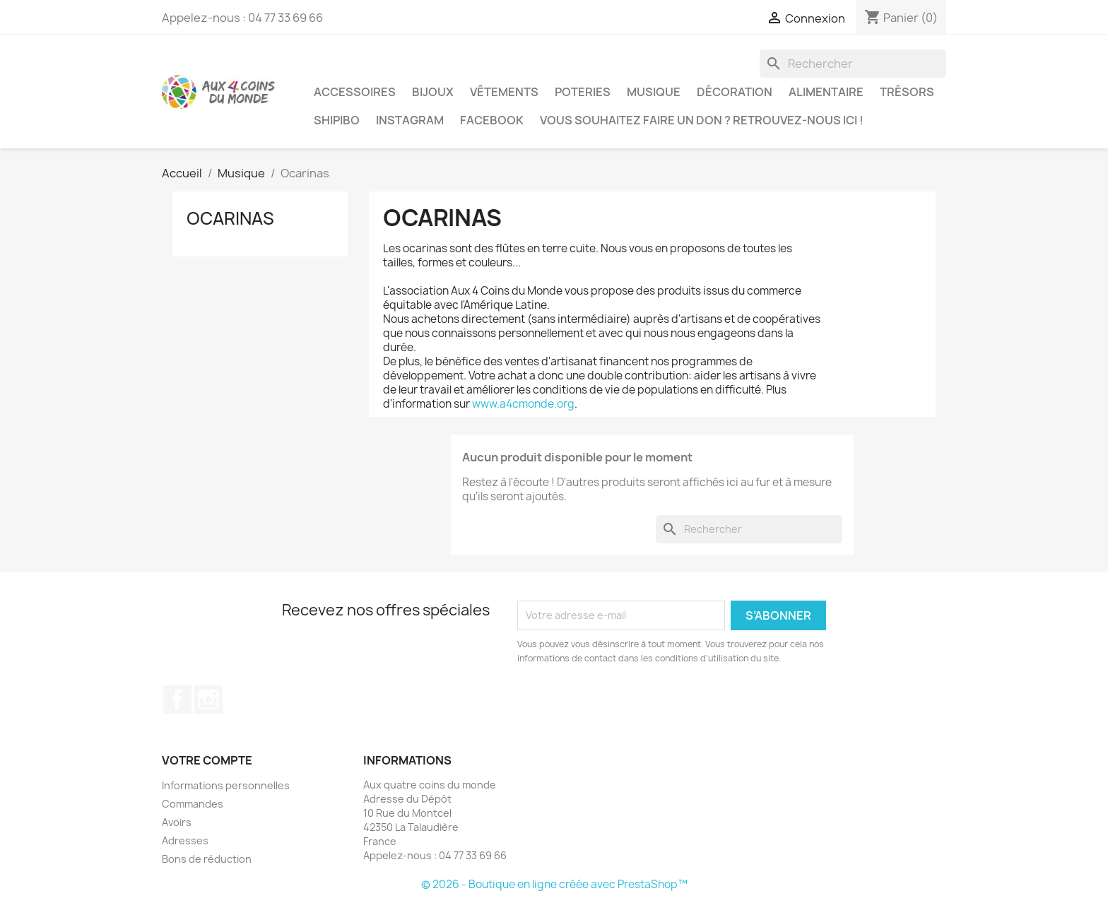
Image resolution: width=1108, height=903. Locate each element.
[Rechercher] (853, 63)
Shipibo (337, 120)
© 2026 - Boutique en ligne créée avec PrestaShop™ (554, 884)
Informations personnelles (226, 785)
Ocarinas (230, 218)
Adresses (185, 840)
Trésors (907, 92)
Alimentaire (826, 92)
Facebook (492, 120)
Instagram (410, 120)
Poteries (583, 92)
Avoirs (176, 822)
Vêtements (504, 92)
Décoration (734, 92)
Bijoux (433, 92)
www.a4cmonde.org (523, 403)
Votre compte (207, 760)
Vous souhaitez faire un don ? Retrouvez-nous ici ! (702, 120)
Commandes (192, 803)
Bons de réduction (207, 859)
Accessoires (355, 92)
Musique (653, 92)
